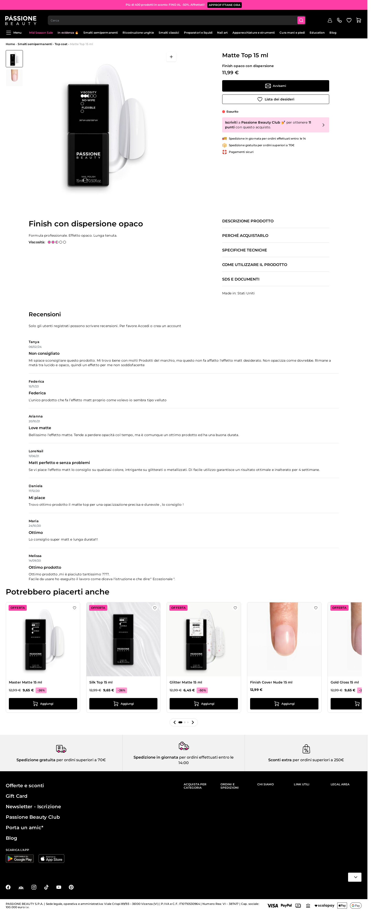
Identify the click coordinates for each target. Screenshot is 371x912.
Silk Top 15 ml (101, 682)
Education (317, 32)
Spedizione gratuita (35, 760)
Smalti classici (169, 32)
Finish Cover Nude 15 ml (271, 682)
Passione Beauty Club (33, 817)
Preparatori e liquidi (198, 32)
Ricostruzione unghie (138, 32)
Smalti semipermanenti (100, 32)
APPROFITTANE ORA (224, 4)
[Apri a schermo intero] (171, 57)
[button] (174, 722)
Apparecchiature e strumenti (253, 32)
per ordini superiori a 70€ (80, 760)
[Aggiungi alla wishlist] (275, 99)
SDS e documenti (240, 279)
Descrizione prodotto (248, 221)
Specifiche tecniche (244, 250)
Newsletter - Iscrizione (33, 806)
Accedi (143, 326)
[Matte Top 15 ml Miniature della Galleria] (14, 68)
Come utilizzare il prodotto (254, 265)
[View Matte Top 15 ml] (14, 58)
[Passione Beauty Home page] (21, 18)
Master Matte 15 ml (25, 682)
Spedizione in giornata (156, 757)
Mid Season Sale (41, 32)
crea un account (167, 326)
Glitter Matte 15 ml (186, 682)
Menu (14, 33)
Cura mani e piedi (292, 32)
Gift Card (16, 796)
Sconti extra (280, 760)
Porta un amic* (24, 827)
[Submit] (302, 18)
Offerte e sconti (25, 785)
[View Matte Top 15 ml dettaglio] (14, 77)
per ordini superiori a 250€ (318, 760)
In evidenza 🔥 (68, 32)
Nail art (222, 32)
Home (10, 44)
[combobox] (177, 18)
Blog (332, 32)
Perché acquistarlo (245, 236)
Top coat (61, 44)
